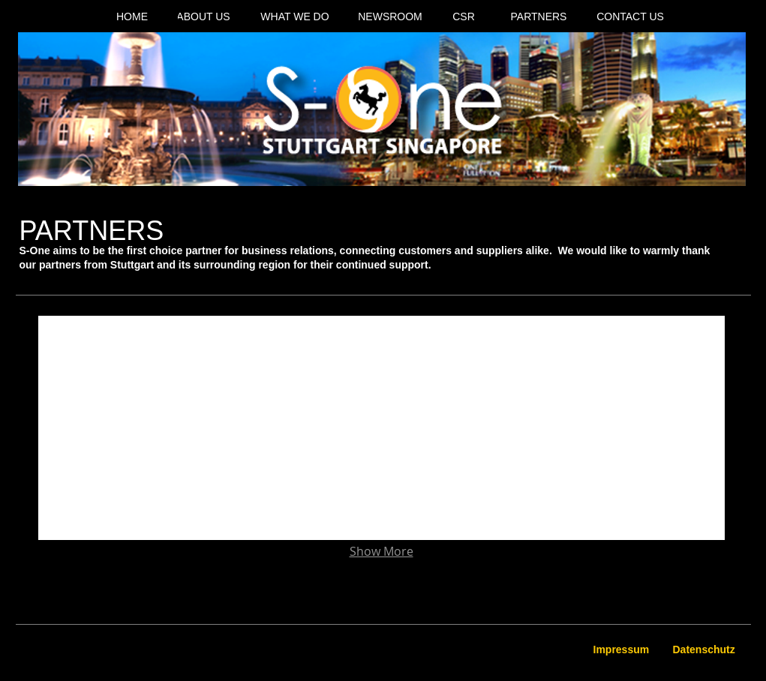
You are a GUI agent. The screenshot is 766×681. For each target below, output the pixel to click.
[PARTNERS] (539, 17)
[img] (107, 384)
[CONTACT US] (630, 17)
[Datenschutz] (705, 650)
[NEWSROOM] (390, 17)
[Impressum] (623, 650)
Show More (381, 551)
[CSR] (464, 17)
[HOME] (132, 17)
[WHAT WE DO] (295, 17)
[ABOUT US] (203, 17)
